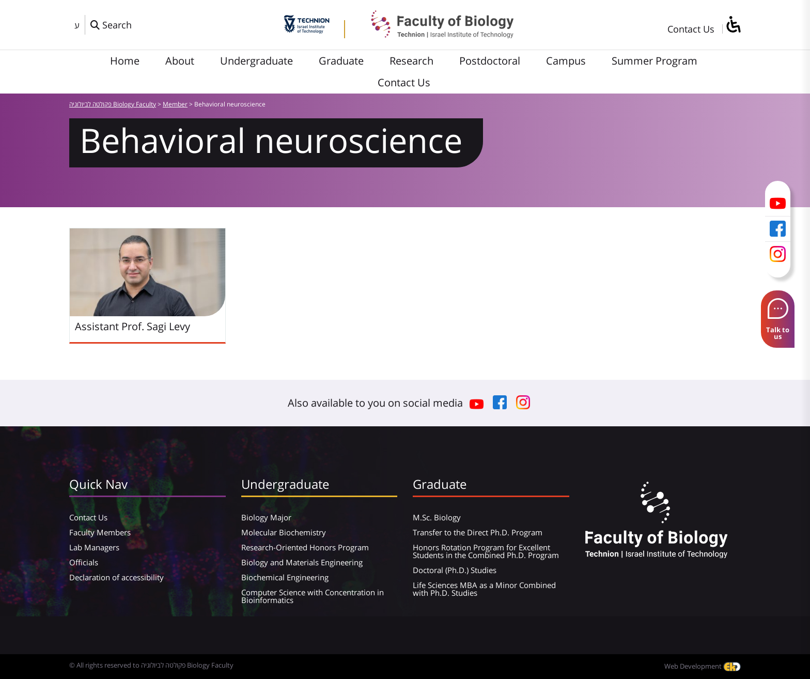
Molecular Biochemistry (283, 532)
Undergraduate (256, 61)
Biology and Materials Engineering (302, 562)
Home (124, 61)
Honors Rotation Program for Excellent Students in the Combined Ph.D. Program (486, 551)
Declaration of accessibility (116, 577)
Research (411, 61)
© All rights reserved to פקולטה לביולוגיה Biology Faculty (151, 665)
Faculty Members (100, 532)
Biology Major (266, 517)
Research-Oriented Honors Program (305, 547)
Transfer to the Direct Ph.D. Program (477, 532)
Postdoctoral (489, 61)
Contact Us (690, 29)
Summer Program (654, 61)
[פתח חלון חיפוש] (111, 25)
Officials (83, 562)
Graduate (341, 61)
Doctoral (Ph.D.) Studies (454, 570)
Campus (566, 61)
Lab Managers (94, 547)
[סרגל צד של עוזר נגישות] (733, 25)
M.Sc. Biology (437, 517)
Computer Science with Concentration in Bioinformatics (312, 596)
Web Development (702, 666)
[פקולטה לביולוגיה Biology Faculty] (434, 34)
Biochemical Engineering (285, 577)
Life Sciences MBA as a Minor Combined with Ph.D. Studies (484, 589)
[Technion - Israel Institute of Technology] (307, 30)
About (179, 61)
